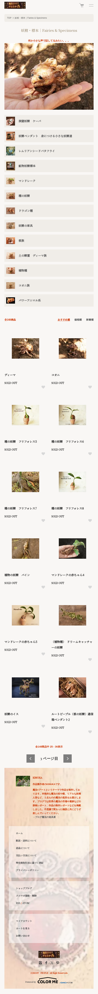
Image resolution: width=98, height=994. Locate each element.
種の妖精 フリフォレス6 (67, 442)
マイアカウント (24, 921)
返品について (23, 848)
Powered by (49, 980)
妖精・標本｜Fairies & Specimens (31, 18)
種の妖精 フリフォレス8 (67, 508)
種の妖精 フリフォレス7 (20, 508)
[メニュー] (91, 5)
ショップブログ (24, 888)
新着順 (90, 319)
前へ (30, 758)
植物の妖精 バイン (17, 575)
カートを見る (23, 928)
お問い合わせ (23, 935)
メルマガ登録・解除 (26, 895)
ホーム (19, 833)
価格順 (78, 319)
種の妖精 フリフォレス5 (20, 442)
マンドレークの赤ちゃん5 (20, 642)
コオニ (55, 375)
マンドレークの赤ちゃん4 (67, 575)
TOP (9, 18)
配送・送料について (26, 840)
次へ (67, 758)
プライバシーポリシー (27, 870)
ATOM (25, 903)
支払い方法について (26, 855)
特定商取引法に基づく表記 (29, 862)
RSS (18, 903)
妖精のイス (11, 714)
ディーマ (10, 375)
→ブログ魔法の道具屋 (44, 817)
